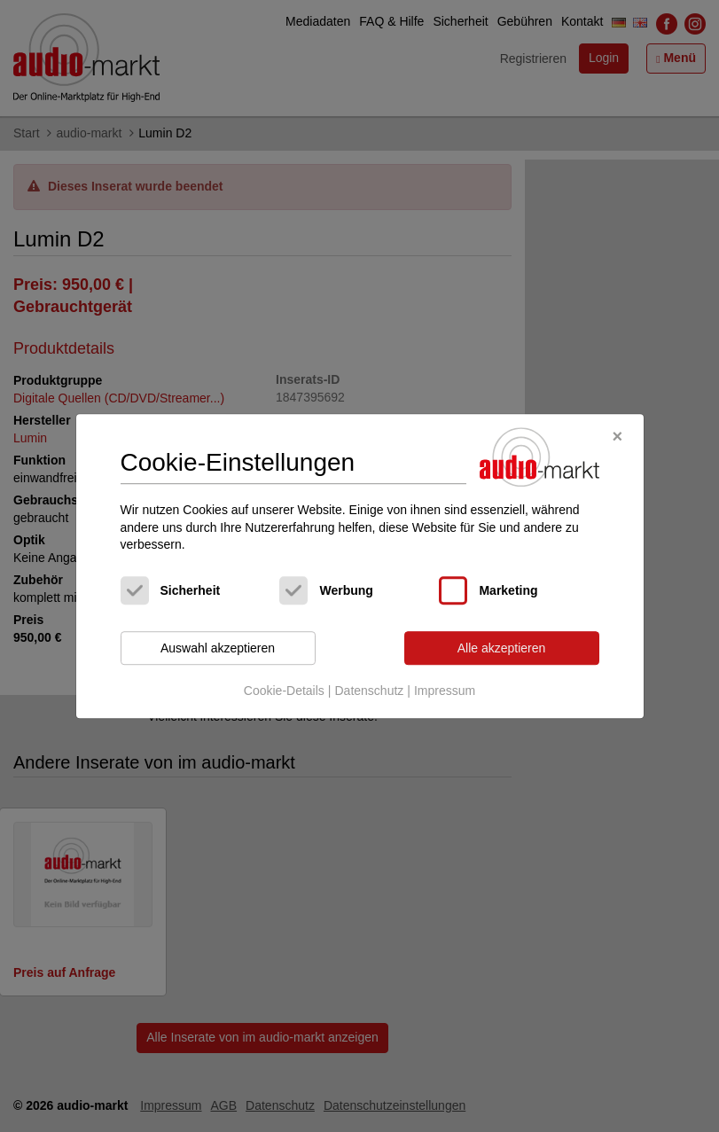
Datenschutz (368, 691)
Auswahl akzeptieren (217, 648)
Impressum (444, 691)
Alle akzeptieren (501, 648)
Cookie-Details (284, 691)
